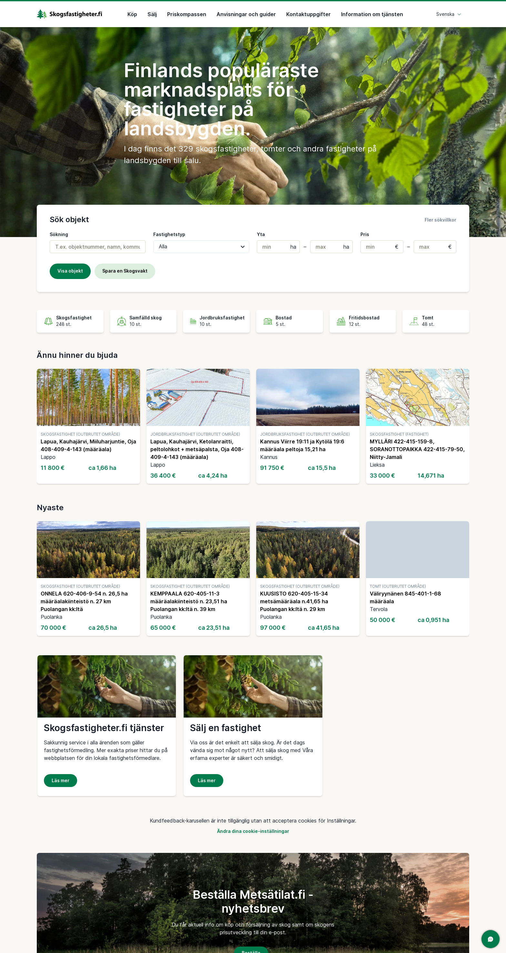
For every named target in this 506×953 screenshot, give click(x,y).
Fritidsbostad (364, 317)
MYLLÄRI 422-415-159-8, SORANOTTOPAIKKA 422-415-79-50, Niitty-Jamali (417, 449)
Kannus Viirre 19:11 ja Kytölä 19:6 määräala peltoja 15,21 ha (302, 445)
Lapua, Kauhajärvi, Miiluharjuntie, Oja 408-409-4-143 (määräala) (88, 445)
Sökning (59, 234)
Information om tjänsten (372, 14)
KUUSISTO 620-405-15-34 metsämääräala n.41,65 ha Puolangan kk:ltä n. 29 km (294, 601)
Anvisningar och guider (246, 14)
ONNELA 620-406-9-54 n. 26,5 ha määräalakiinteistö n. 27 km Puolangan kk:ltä (84, 601)
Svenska (448, 14)
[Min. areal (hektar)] (278, 246)
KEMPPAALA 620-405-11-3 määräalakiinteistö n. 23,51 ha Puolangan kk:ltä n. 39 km (188, 601)
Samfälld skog (145, 317)
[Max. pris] (435, 246)
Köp (132, 14)
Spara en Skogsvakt (124, 271)
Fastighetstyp (169, 234)
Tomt (427, 317)
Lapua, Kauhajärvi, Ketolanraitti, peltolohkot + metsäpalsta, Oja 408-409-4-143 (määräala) (197, 449)
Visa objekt (70, 271)
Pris (364, 234)
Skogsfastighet (74, 317)
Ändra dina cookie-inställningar (253, 831)
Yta (261, 234)
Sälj (152, 14)
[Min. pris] (381, 246)
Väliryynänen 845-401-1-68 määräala (405, 597)
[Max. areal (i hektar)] (331, 246)
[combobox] (98, 246)
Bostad (284, 317)
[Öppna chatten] (490, 939)
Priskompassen (186, 14)
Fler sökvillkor (440, 220)
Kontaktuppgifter (308, 14)
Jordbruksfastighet (222, 317)
